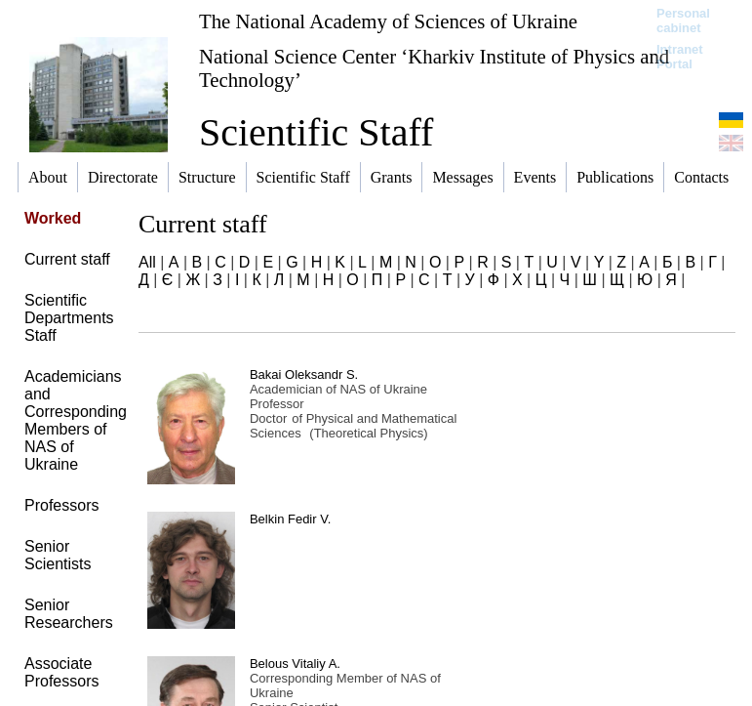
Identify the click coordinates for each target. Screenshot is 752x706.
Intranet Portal (679, 56)
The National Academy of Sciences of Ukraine (388, 21)
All (147, 262)
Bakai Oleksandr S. (304, 374)
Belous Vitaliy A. (295, 663)
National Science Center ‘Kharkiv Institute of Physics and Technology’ (434, 68)
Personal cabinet (683, 20)
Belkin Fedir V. (290, 519)
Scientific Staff (316, 132)
